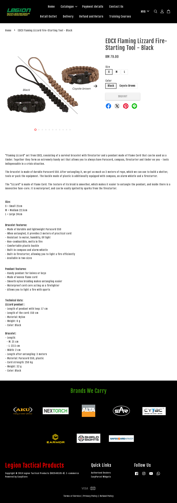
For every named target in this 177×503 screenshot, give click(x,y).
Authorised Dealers (101, 472)
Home (51, 6)
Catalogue (69, 6)
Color (108, 80)
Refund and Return (91, 16)
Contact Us (116, 6)
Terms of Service (72, 496)
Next (95, 86)
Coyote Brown (127, 85)
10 (67, 130)
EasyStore (22, 476)
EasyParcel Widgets (101, 476)
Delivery (68, 16)
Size (107, 66)
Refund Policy (107, 496)
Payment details (92, 6)
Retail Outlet (48, 16)
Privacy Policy (90, 496)
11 (70, 130)
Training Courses (120, 16)
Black (111, 85)
